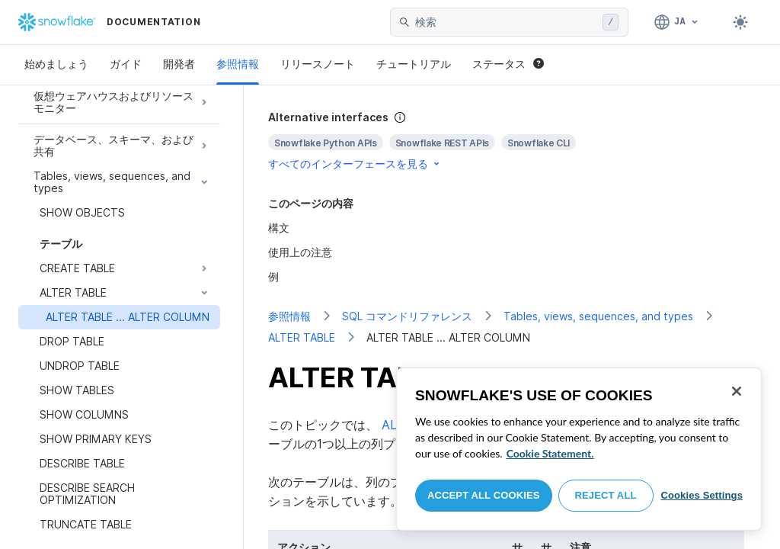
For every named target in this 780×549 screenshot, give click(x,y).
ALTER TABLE (301, 337)
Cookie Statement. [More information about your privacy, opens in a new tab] (550, 453)
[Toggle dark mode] (740, 22)
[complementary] (512, 141)
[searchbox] (505, 22)
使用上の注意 (300, 252)
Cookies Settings (701, 495)
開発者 (179, 63)
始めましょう (56, 63)
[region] (579, 449)
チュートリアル (413, 63)
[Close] (736, 391)
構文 (278, 227)
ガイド (126, 63)
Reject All (606, 495)
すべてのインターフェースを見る (355, 163)
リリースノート (317, 63)
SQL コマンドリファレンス (407, 316)
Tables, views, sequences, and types (598, 316)
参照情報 (237, 63)
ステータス (508, 63)
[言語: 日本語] (677, 22)
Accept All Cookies (483, 495)
